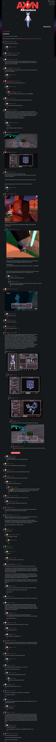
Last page (39, 38)
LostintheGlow (9, 684)
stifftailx (8, 602)
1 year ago (11, 332)
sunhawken (8, 622)
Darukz (8, 665)
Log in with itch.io (6, 36)
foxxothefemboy (9, 53)
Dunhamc (8, 463)
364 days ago (12, 320)
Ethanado (8, 332)
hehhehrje (8, 653)
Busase (8, 495)
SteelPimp (8, 640)
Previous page (29, 38)
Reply (6, 44)
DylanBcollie (17, 446)
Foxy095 (8, 529)
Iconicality (9, 557)
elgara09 (8, 690)
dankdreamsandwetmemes (11, 564)
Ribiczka (8, 733)
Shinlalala (9, 46)
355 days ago (13, 59)
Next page (24, 38)
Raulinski (8, 41)
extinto (9, 672)
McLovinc (9, 551)
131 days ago (17, 281)
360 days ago (14, 132)
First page (35, 38)
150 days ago (14, 46)
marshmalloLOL (9, 132)
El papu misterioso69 (10, 68)
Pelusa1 (8, 699)
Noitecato (8, 109)
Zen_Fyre (8, 193)
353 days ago (12, 41)
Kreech (8, 712)
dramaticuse (9, 596)
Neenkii (8, 326)
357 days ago (11, 98)
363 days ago (12, 193)
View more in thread (15, 452)
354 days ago (14, 53)
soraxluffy (8, 476)
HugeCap (9, 501)
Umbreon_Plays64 (10, 514)
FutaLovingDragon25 (13, 91)
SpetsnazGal (9, 59)
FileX (7, 98)
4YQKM (8, 320)
